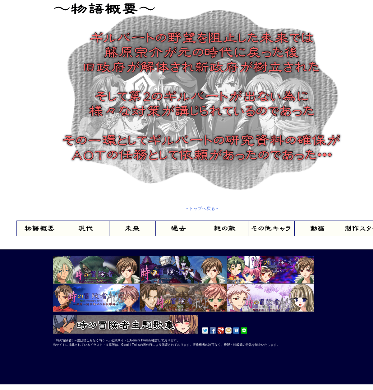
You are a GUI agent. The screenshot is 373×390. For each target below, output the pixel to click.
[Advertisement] (71, 364)
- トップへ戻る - (202, 208)
